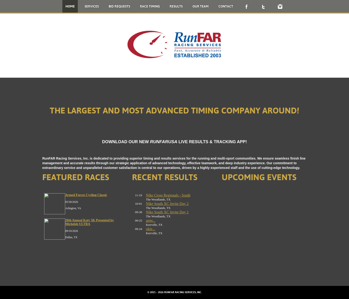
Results (176, 6)
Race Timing (150, 6)
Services (92, 6)
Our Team (200, 6)
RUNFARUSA (163, 141)
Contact (225, 6)
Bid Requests (119, 6)
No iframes (84, 229)
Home (70, 6)
